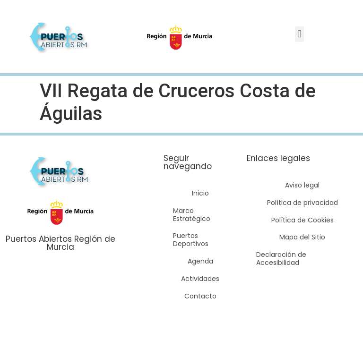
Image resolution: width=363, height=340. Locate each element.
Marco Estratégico (191, 214)
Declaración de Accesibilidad (281, 258)
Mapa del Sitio (302, 237)
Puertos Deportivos (190, 239)
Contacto (200, 296)
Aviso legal (302, 185)
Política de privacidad (302, 202)
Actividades (200, 278)
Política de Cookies (302, 220)
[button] (299, 34)
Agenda (200, 261)
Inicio (200, 193)
